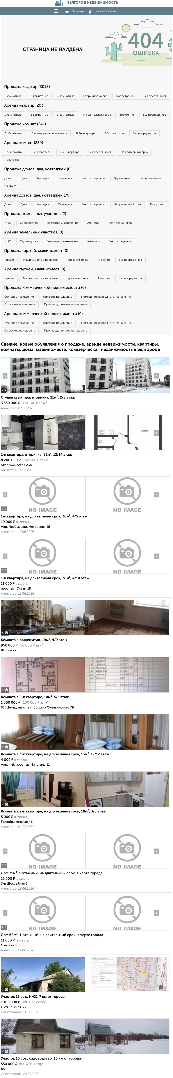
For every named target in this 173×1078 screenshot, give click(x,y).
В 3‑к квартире (114, 133)
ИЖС (7, 223)
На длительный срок (97, 114)
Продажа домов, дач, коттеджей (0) (37, 169)
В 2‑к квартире (85, 133)
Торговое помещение (57, 296)
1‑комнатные (12, 96)
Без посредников (155, 96)
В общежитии (13, 133)
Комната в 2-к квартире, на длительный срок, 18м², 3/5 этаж (53, 811)
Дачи (24, 178)
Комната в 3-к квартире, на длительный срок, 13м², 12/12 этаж (55, 754)
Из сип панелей (150, 178)
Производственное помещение (65, 304)
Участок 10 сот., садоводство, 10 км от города (41, 1058)
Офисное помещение (19, 296)
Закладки (75, 11)
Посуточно (126, 114)
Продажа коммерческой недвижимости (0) (45, 288)
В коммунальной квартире (49, 133)
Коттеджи (42, 178)
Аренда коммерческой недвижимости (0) (43, 314)
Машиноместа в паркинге (40, 260)
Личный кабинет (103, 11)
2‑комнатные (39, 96)
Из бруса (10, 186)
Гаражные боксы (78, 260)
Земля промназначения (62, 223)
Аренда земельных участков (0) (33, 232)
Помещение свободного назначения (106, 296)
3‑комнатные (65, 96)
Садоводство (29, 223)
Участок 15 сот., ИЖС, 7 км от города (33, 997)
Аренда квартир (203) (24, 105)
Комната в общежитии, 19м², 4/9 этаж (34, 640)
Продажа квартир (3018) (27, 87)
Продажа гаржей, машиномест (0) (36, 251)
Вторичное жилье (95, 96)
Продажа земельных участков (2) (35, 214)
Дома (8, 178)
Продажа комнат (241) (25, 124)
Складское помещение (19, 304)
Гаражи (9, 260)
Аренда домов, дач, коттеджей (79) (37, 195)
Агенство (93, 223)
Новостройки (125, 96)
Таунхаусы (65, 178)
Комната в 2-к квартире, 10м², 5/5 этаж (35, 697)
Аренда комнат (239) (23, 143)
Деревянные (122, 178)
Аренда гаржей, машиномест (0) (34, 269)
